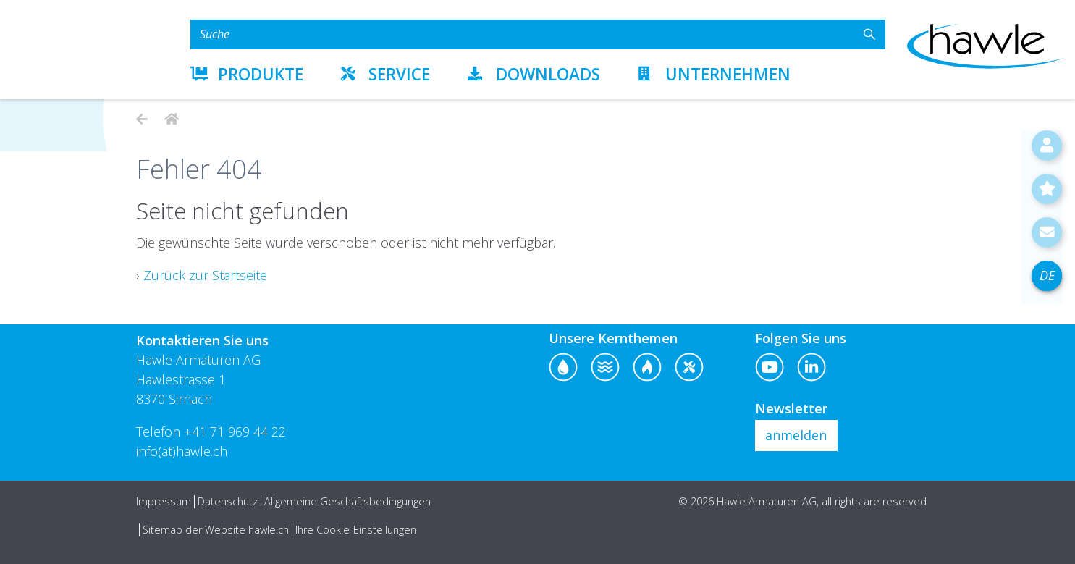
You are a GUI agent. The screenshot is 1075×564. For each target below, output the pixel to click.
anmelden (796, 435)
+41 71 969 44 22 (235, 431)
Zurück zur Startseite (205, 275)
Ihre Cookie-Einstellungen (355, 529)
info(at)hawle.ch (181, 451)
